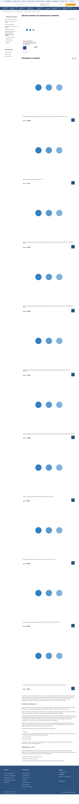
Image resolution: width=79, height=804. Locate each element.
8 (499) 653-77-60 (44, 4)
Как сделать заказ (26, 775)
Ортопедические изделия (9, 780)
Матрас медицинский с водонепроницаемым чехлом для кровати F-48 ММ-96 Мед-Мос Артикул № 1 (29, 42)
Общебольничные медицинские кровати (11, 27)
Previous (73, 58)
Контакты (24, 1)
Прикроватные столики (9, 29)
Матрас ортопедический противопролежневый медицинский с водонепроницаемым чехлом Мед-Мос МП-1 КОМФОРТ (46, 370)
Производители (56, 1)
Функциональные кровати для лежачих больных (10, 32)
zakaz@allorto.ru (62, 781)
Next (75, 58)
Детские (7, 42)
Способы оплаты (30, 1)
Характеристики (30, 52)
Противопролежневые (10, 37)
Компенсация (25, 777)
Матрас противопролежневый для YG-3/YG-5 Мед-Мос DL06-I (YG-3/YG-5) (39, 559)
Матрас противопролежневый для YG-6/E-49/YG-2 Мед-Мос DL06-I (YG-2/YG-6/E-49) (41, 622)
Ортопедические (9, 40)
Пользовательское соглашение (9, 793)
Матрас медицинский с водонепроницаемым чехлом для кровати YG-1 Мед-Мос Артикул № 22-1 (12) (45, 116)
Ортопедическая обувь (9, 773)
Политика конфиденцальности (9, 791)
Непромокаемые (9, 39)
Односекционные (8, 56)
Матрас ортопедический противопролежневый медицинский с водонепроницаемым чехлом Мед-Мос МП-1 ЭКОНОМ (49, 433)
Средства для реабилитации (10, 775)
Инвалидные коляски (8, 777)
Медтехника (6, 782)
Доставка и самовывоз (40, 1)
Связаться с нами (63, 1)
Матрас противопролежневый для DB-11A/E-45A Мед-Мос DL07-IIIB (38, 496)
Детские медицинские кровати (11, 19)
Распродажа (48, 1)
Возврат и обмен (17, 1)
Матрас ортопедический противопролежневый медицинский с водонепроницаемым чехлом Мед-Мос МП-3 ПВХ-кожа (48, 242)
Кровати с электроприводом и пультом (11, 22)
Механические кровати (9, 24)
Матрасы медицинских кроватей (9, 35)
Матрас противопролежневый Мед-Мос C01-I (33, 179)
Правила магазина (26, 782)
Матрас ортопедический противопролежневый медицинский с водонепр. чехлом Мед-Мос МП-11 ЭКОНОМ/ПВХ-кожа (48, 306)
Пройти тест (61, 778)
